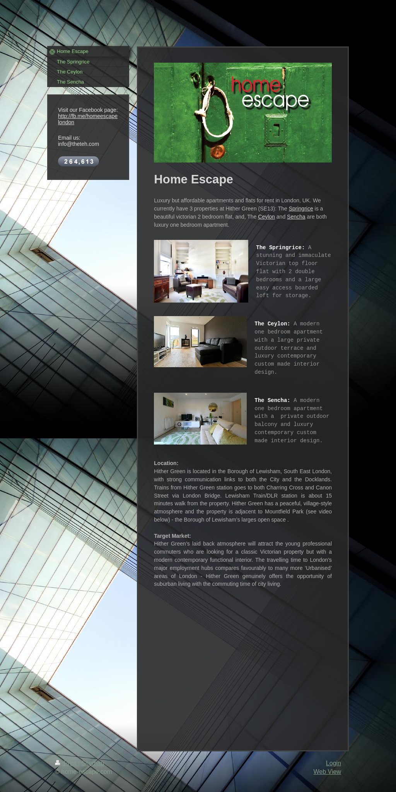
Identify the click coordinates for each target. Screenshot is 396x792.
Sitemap (92, 763)
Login (333, 763)
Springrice (301, 208)
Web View (327, 771)
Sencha (296, 217)
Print (66, 763)
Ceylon (266, 217)
